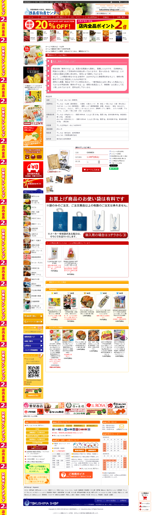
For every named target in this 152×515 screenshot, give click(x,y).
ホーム (31, 17)
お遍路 (111, 494)
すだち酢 (92, 490)
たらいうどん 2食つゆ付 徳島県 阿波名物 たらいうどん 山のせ (103, 312)
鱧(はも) (103, 490)
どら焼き (114, 492)
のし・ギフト (76, 17)
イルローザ (51, 494)
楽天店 (28, 384)
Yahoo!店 (29, 382)
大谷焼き (83, 494)
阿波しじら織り (70, 494)
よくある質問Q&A (91, 17)
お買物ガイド (144, 506)
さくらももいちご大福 (105, 492)
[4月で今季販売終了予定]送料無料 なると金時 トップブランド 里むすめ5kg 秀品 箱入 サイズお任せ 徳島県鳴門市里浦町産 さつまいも (106, 348)
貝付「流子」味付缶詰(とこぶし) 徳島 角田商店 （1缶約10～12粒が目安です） (93, 345)
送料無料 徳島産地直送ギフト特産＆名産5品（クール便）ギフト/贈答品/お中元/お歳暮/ (119, 313)
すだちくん (94, 494)
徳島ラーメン (52, 490)
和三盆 (88, 492)
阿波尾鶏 (49, 492)
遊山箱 (106, 494)
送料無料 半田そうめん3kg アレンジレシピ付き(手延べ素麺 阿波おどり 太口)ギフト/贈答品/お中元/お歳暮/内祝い (67, 347)
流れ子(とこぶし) (111, 490)
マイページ (114, 2)
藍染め (77, 494)
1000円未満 (66, 49)
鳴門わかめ (38, 490)
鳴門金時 (31, 490)
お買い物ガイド (60, 17)
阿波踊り (100, 494)
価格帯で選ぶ (31, 316)
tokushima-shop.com (109, 10)
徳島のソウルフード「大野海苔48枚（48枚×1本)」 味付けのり (70, 312)
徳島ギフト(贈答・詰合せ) (60, 51)
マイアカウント (77, 504)
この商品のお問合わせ (117, 161)
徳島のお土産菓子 (60, 494)
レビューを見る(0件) (116, 151)
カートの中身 (30, 327)
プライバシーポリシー (120, 504)
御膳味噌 (80, 490)
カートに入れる (92, 170)
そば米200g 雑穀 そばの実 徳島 (54, 262)
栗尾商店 (44, 494)
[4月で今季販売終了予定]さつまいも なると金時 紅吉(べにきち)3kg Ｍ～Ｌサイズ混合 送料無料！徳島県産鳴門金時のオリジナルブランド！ (119, 348)
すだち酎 (67, 492)
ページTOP (143, 509)
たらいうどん (69, 490)
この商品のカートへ (144, 496)
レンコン (44, 490)
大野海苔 (119, 490)
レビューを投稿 (115, 154)
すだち (26, 490)
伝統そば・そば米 (57, 46)
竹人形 (88, 494)
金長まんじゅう (36, 494)
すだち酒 (73, 492)
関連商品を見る (33, 395)
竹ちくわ (29, 492)
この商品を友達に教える (117, 158)
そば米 (75, 490)
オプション (27, 311)
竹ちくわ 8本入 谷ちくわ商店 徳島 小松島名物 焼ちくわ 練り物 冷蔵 (87, 312)
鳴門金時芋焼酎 (81, 492)
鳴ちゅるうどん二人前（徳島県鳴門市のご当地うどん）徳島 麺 (54, 312)
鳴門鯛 (98, 490)
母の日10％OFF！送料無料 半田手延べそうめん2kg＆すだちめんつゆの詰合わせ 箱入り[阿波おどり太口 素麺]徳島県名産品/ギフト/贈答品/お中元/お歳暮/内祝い (55, 349)
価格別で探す (56, 49)
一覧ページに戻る (115, 163)
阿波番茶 (86, 490)
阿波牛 (54, 492)
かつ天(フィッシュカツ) (39, 492)
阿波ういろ (121, 492)
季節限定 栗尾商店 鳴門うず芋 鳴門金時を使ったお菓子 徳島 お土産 (71, 263)
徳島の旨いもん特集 (31, 416)
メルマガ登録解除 (88, 504)
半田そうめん (60, 490)
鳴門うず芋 (94, 492)
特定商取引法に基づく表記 (118, 156)
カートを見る (123, 2)
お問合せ (27, 346)
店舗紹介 (106, 17)
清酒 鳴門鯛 (61, 492)
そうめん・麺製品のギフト (80, 51)
